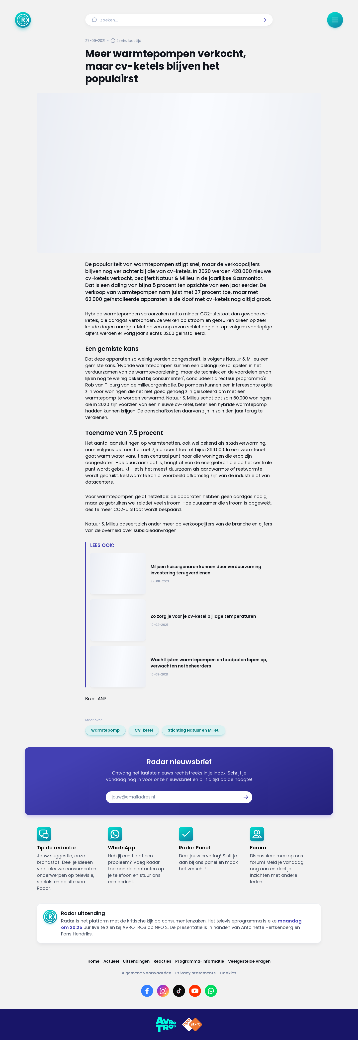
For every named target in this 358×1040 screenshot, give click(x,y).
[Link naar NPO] (192, 1024)
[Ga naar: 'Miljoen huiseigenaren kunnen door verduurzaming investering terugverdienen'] (181, 573)
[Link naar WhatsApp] (211, 991)
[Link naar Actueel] (111, 961)
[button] (264, 20)
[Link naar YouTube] (195, 991)
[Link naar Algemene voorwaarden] (146, 973)
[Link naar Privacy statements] (195, 973)
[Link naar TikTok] (179, 991)
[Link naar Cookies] (228, 973)
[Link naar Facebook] (147, 991)
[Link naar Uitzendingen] (136, 961)
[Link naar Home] (93, 961)
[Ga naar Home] (23, 20)
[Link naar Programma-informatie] (199, 961)
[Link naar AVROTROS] (166, 1024)
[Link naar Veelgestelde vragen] (249, 961)
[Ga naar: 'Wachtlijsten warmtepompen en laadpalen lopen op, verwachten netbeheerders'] (181, 666)
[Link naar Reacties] (162, 961)
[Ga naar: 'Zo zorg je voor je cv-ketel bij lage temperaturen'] (181, 620)
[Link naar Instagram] (163, 991)
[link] (105, 730)
